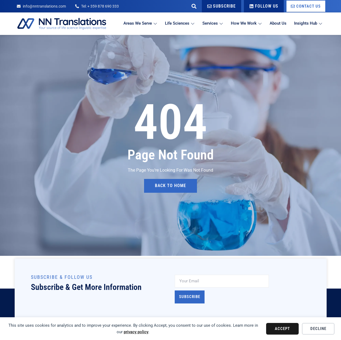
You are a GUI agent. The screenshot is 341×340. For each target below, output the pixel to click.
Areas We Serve (138, 23)
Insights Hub (308, 23)
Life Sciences (178, 23)
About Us (277, 23)
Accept (282, 328)
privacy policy (136, 331)
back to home (170, 185)
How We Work (245, 23)
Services (211, 23)
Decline (318, 328)
